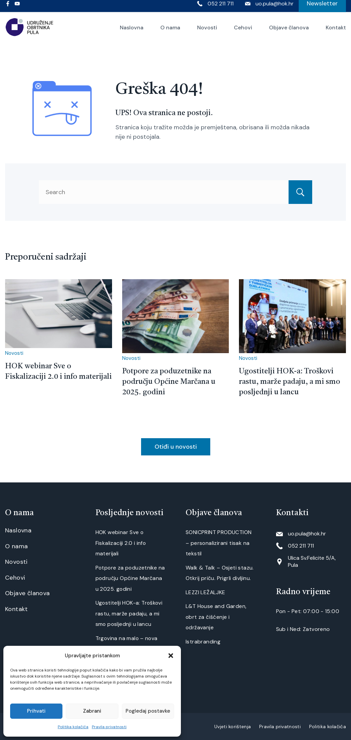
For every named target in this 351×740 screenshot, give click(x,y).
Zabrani (92, 711)
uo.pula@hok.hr (274, 8)
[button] (170, 655)
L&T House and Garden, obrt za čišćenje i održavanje (216, 617)
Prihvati (36, 711)
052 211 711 (221, 8)
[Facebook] (7, 8)
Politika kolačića (73, 727)
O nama (170, 32)
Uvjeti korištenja (232, 726)
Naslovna (131, 32)
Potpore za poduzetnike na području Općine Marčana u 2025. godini (168, 382)
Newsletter (322, 8)
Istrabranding (203, 641)
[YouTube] (17, 8)
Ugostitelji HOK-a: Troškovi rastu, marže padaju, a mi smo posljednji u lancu (289, 382)
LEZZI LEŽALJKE (205, 592)
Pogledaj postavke (148, 711)
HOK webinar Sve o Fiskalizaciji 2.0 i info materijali (121, 543)
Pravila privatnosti (109, 727)
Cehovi (243, 32)
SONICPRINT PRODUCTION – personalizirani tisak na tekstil (218, 543)
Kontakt (336, 32)
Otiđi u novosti (176, 447)
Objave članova (289, 32)
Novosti (207, 32)
